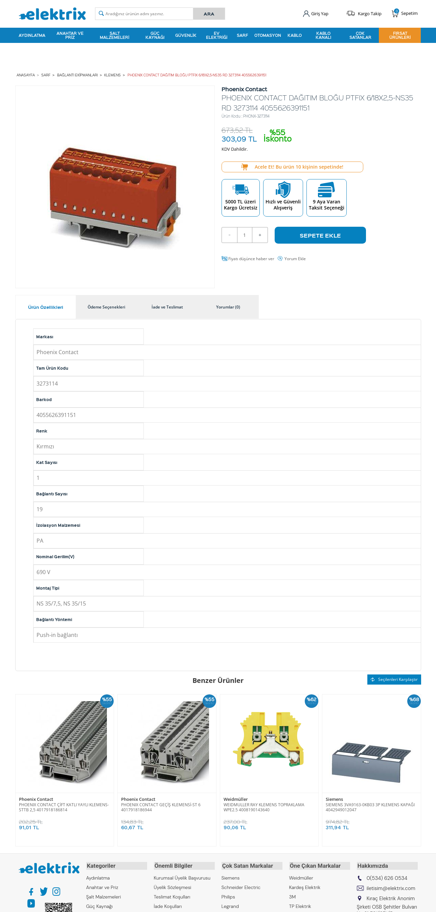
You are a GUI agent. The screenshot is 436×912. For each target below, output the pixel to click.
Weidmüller (236, 799)
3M (292, 895)
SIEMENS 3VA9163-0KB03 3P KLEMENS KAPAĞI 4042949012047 (370, 807)
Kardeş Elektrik (305, 886)
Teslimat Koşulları (172, 895)
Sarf (242, 35)
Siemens (334, 799)
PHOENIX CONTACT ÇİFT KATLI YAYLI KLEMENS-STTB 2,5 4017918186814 (64, 807)
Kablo (295, 35)
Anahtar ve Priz (70, 35)
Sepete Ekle (320, 234)
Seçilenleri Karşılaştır (394, 679)
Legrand (230, 905)
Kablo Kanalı (323, 35)
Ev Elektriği (216, 35)
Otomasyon (267, 35)
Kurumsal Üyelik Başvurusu (182, 876)
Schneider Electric (241, 886)
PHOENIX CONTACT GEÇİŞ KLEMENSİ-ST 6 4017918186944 (161, 807)
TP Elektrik (300, 905)
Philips (228, 895)
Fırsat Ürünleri (400, 35)
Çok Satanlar (360, 35)
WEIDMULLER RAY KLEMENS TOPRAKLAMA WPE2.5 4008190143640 (264, 807)
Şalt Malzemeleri (114, 35)
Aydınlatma (32, 35)
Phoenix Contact (36, 799)
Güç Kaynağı (154, 35)
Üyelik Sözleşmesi (172, 886)
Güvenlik (186, 35)
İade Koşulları (168, 905)
